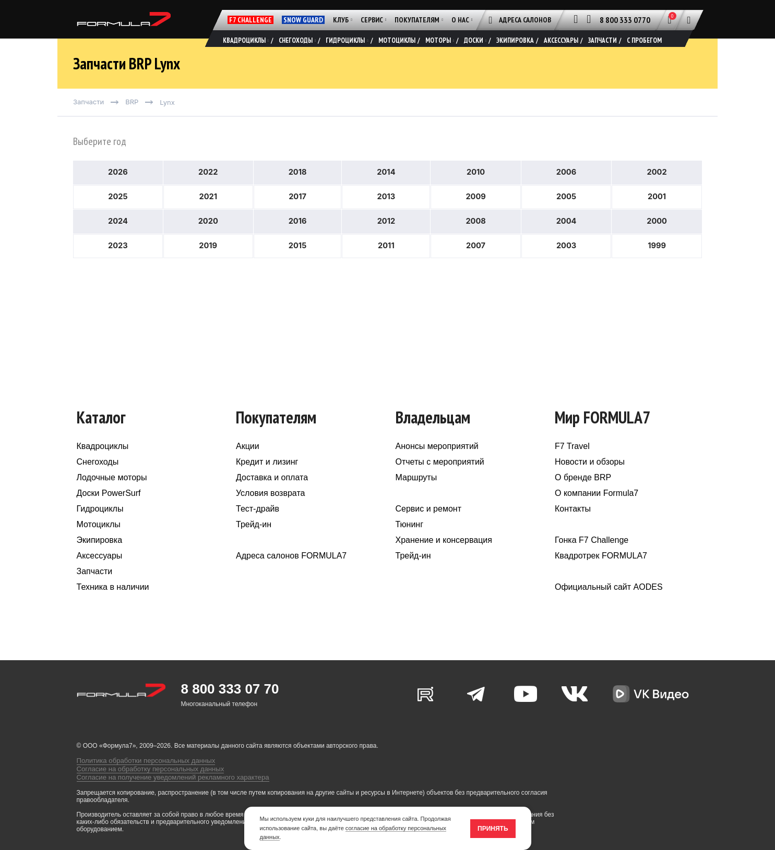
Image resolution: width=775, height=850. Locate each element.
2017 (297, 215)
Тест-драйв (257, 524)
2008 (475, 241)
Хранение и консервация (444, 556)
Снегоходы (98, 477)
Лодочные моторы (112, 493)
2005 (566, 215)
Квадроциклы (103, 462)
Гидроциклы (100, 524)
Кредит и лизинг (267, 477)
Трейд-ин (253, 540)
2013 (386, 215)
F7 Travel (572, 462)
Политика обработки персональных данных (140, 772)
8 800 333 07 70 (230, 705)
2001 (657, 215)
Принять (493, 828)
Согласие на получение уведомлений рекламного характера (165, 787)
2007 (475, 266)
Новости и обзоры (590, 477)
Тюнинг (410, 540)
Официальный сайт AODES (609, 603)
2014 (386, 190)
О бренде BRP (583, 493)
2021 (208, 215)
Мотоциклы (99, 540)
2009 (475, 215)
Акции (247, 462)
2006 (566, 190)
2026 (117, 190)
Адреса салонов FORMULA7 (291, 571)
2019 (208, 266)
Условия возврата (270, 509)
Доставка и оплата (272, 493)
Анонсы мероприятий (437, 462)
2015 (297, 266)
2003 (566, 266)
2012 (386, 241)
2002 (657, 190)
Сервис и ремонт (428, 524)
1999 (657, 266)
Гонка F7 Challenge (591, 556)
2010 (476, 190)
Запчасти (95, 587)
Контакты (573, 524)
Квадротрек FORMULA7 (601, 571)
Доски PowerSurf (109, 509)
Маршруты (416, 493)
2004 (566, 241)
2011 (386, 266)
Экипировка (100, 556)
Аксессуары (100, 571)
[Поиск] (689, 19)
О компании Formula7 (596, 509)
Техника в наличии (113, 603)
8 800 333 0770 (625, 20)
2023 (117, 266)
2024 (118, 241)
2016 (297, 241)
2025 (117, 215)
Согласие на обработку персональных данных (144, 779)
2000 (656, 241)
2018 (297, 190)
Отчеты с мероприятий (440, 477)
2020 (208, 241)
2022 (208, 190)
